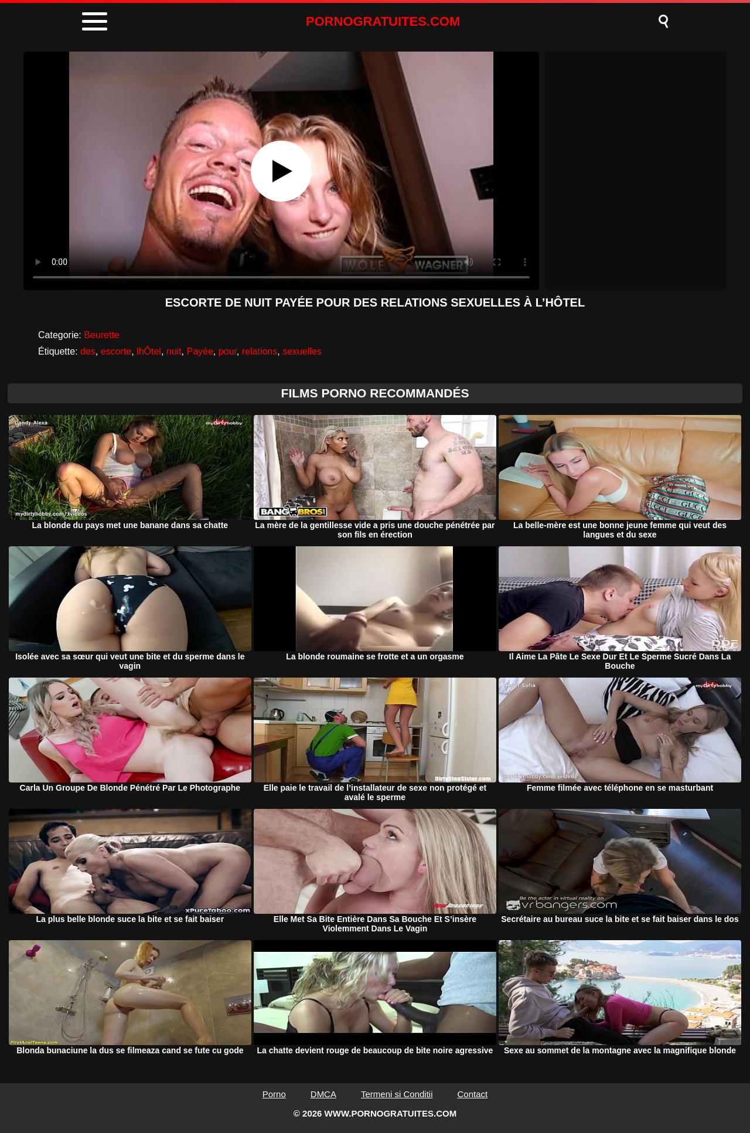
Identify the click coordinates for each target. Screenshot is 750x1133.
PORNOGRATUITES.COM (383, 21)
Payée (199, 351)
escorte (116, 351)
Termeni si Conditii (397, 1094)
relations (259, 351)
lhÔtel (149, 351)
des (88, 351)
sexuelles (302, 351)
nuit (174, 351)
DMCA (323, 1094)
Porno (274, 1094)
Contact (473, 1094)
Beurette (101, 335)
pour (228, 351)
